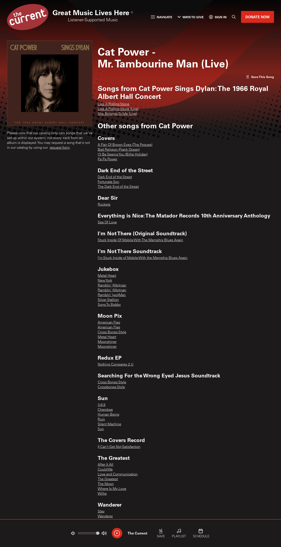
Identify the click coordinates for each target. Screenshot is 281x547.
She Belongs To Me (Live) (117, 114)
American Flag (109, 322)
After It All (105, 465)
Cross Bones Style (112, 332)
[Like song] (260, 77)
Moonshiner (107, 342)
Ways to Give (191, 17)
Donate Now (257, 16)
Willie (102, 494)
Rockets (104, 204)
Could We (105, 469)
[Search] (234, 17)
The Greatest (108, 479)
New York (105, 281)
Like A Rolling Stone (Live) (118, 109)
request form (60, 148)
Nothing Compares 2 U (115, 364)
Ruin (101, 419)
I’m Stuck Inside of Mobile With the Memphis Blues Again (142, 258)
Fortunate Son (108, 182)
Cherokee (105, 410)
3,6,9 (101, 405)
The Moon (106, 484)
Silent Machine (109, 424)
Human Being (108, 415)
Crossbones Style (111, 387)
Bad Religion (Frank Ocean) (119, 150)
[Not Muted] (73, 533)
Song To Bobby (109, 305)
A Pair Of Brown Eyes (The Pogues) (125, 145)
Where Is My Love (112, 489)
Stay (101, 511)
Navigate (161, 17)
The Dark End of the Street (118, 187)
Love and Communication (118, 474)
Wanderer (105, 516)
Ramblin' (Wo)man (112, 285)
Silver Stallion (108, 300)
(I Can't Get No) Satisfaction (119, 447)
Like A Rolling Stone (113, 104)
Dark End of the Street (115, 177)
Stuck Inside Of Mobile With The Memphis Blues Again (140, 240)
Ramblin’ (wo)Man (112, 295)
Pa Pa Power (107, 159)
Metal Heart (107, 276)
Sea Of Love (107, 222)
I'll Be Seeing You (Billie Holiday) (123, 154)
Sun (101, 429)
